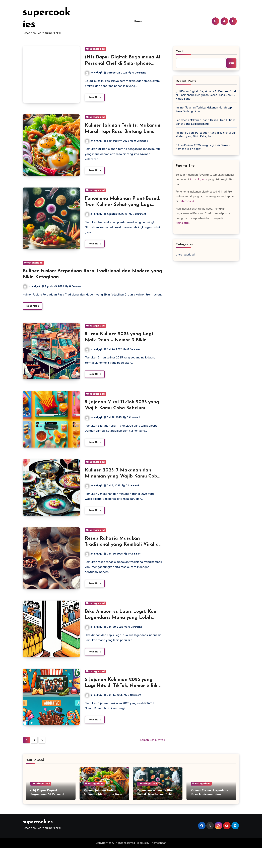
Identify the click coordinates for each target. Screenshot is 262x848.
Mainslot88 (182, 223)
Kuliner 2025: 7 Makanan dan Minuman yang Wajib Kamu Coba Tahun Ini (122, 476)
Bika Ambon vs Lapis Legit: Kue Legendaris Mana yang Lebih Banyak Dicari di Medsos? (120, 617)
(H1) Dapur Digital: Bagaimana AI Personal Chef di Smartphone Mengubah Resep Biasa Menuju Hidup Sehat (206, 95)
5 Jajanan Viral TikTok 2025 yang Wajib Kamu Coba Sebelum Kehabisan (122, 408)
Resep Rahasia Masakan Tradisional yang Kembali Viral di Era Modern (122, 544)
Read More (95, 97)
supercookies (38, 822)
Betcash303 (186, 201)
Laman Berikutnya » (153, 740)
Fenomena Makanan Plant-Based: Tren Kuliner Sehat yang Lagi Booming (122, 204)
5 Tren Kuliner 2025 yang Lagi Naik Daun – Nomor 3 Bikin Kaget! (119, 340)
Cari (179, 51)
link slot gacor (198, 179)
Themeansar (158, 842)
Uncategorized (95, 49)
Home (138, 21)
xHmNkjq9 (93, 72)
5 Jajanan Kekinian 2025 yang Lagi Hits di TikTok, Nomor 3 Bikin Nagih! (123, 685)
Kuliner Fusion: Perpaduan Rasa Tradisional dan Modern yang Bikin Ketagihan (206, 134)
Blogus (141, 842)
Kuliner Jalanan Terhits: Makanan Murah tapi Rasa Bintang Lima (204, 109)
